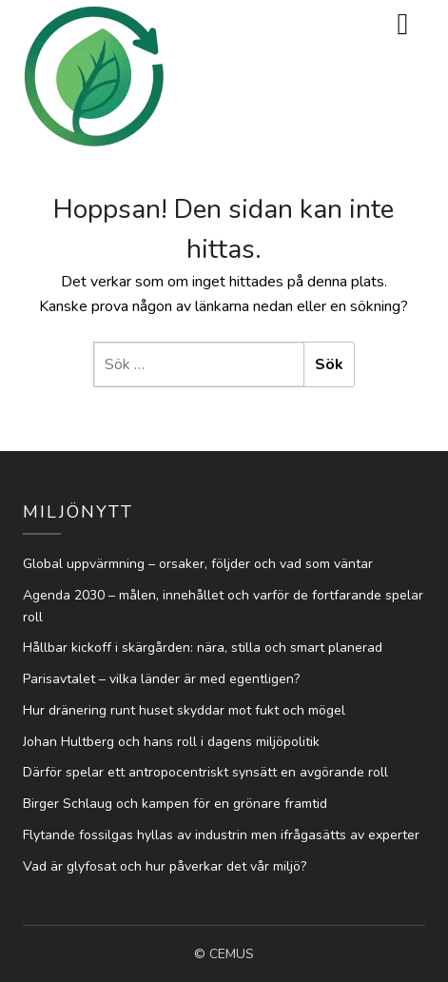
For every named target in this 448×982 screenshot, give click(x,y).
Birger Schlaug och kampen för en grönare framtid (175, 804)
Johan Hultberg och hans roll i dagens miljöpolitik (171, 742)
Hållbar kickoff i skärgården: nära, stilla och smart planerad (202, 647)
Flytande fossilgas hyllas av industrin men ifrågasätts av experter (221, 835)
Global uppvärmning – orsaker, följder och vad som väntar (198, 564)
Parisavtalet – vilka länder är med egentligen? (161, 679)
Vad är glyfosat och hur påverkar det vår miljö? (164, 866)
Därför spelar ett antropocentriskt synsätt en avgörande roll (205, 772)
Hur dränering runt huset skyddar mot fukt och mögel (184, 710)
